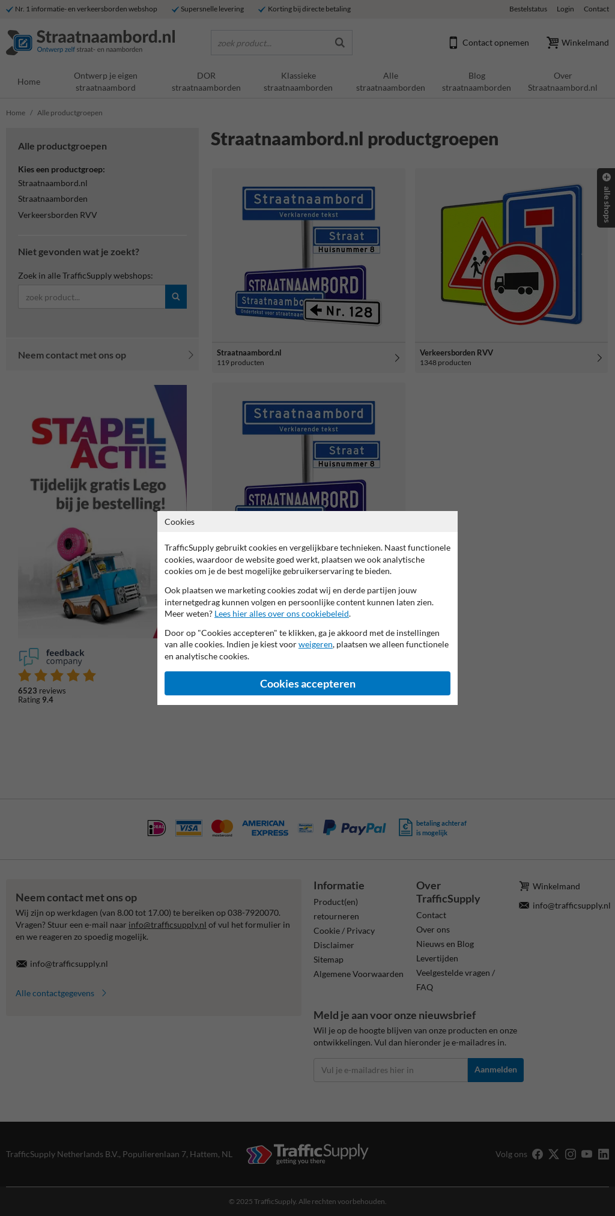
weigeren (315, 644)
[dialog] (307, 608)
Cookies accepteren (308, 683)
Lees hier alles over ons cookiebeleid (281, 613)
